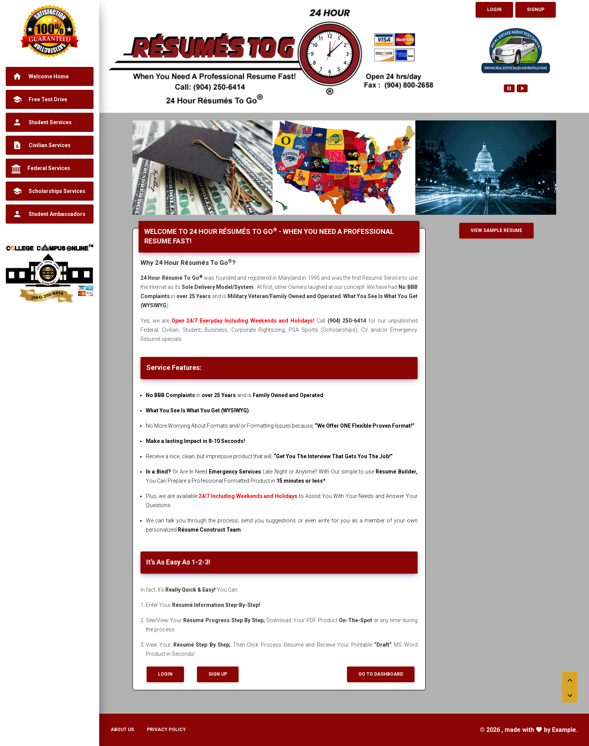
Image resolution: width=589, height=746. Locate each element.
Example (564, 729)
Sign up (217, 674)
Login (494, 9)
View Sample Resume (496, 230)
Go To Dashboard (380, 674)
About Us (122, 729)
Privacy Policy (166, 729)
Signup (535, 9)
